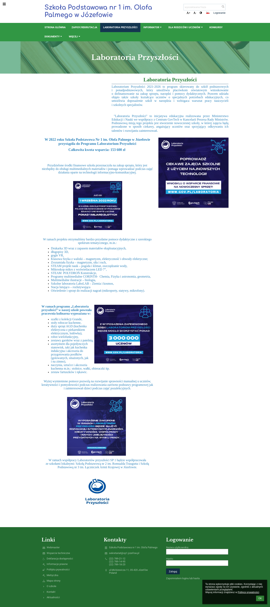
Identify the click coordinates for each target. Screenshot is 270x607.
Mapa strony (53, 580)
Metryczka (52, 575)
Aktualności (53, 597)
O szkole (51, 586)
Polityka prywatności (58, 569)
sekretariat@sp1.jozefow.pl (124, 553)
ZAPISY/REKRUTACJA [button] (84, 27)
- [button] (194, 12)
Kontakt (51, 591)
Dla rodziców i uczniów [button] (186, 27)
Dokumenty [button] (54, 36)
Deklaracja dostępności (60, 558)
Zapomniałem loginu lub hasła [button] (183, 578)
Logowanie (219, 12)
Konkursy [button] (216, 27)
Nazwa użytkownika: (177, 547)
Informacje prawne (57, 564)
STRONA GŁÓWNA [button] (55, 27)
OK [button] (260, 598)
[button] (208, 12)
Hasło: (169, 558)
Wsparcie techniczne (58, 553)
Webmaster (53, 547)
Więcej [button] (75, 36)
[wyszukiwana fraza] (204, 7)
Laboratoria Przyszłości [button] (120, 27)
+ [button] (188, 12)
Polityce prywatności (248, 592)
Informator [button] (153, 27)
